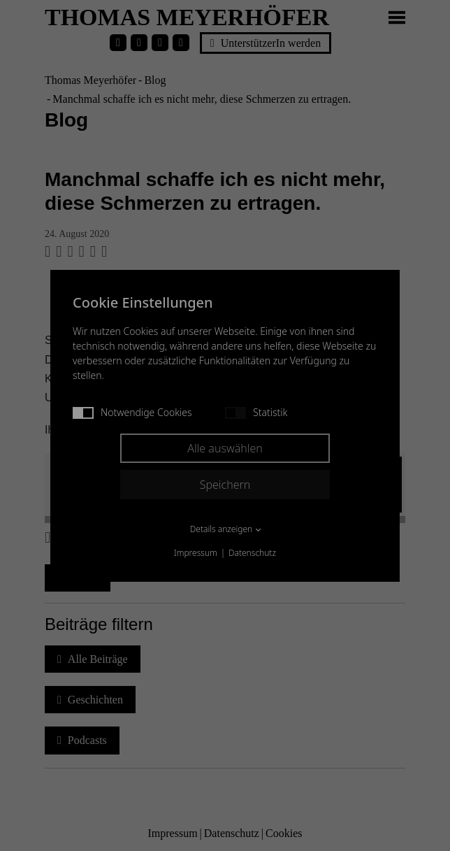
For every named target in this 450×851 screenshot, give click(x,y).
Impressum (195, 553)
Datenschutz (252, 553)
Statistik (256, 412)
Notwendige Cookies (132, 412)
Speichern (225, 484)
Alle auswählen (225, 448)
